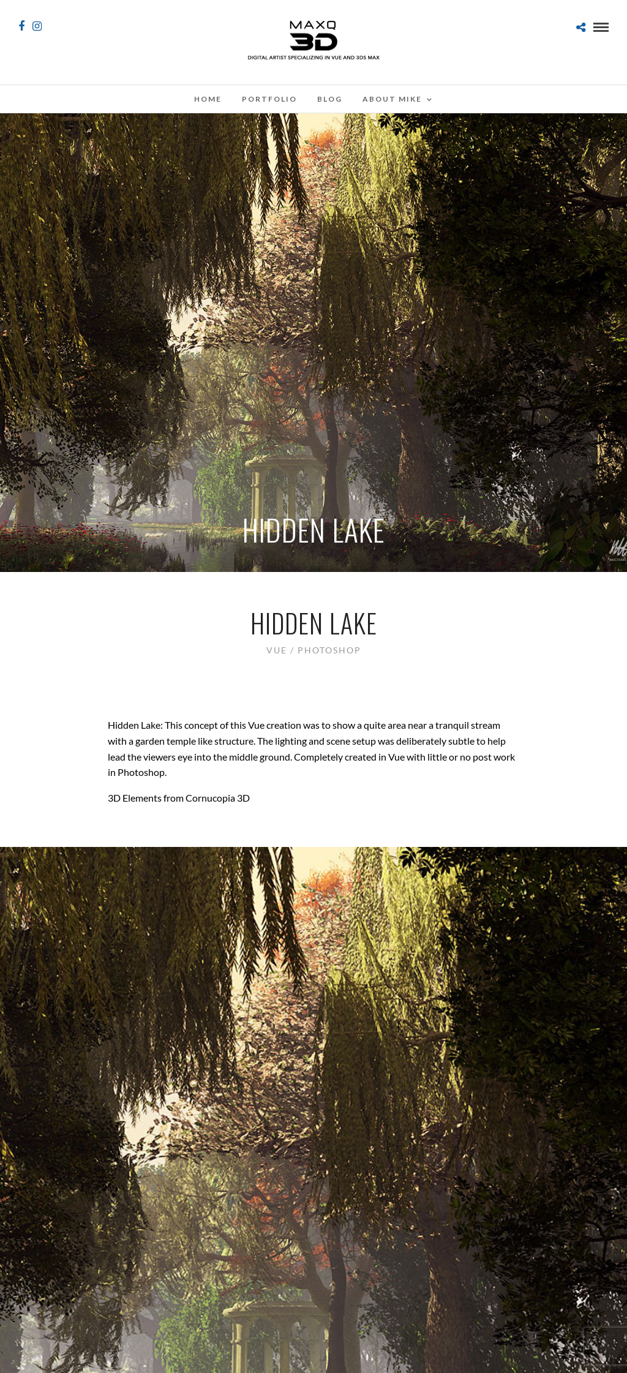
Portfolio (269, 98)
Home (208, 98)
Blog (329, 98)
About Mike (392, 98)
